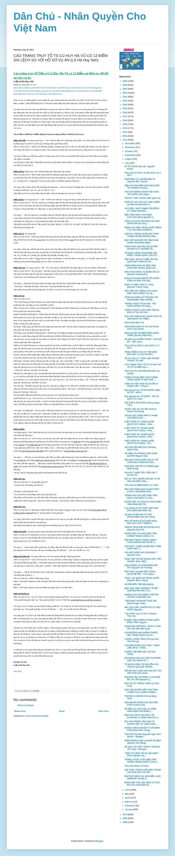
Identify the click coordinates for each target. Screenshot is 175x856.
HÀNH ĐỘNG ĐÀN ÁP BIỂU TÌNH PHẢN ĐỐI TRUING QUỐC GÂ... (141, 266)
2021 (125, 101)
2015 (125, 124)
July (127, 163)
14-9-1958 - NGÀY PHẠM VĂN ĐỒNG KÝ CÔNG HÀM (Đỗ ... (142, 209)
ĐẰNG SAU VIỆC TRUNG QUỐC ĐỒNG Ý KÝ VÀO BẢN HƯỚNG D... (143, 228)
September (130, 155)
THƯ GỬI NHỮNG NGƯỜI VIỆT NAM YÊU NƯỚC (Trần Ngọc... (142, 193)
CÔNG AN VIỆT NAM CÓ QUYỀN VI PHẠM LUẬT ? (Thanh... (141, 385)
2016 (125, 120)
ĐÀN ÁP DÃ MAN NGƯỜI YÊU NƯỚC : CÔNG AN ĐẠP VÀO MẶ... (143, 279)
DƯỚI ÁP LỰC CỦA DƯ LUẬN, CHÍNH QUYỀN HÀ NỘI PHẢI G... (142, 203)
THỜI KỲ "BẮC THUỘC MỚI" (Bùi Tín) (142, 198)
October (129, 151)
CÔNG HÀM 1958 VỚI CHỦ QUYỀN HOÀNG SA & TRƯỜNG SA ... (141, 247)
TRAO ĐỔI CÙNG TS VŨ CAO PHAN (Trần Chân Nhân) (142, 327)
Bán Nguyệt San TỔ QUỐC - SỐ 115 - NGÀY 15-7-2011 (142, 397)
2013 (125, 132)
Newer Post (19, 711)
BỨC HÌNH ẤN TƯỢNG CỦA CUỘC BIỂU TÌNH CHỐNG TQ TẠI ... (141, 292)
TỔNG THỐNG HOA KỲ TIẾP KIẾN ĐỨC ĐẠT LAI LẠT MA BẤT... (141, 353)
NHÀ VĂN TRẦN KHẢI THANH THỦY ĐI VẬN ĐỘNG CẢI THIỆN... (143, 317)
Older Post (103, 711)
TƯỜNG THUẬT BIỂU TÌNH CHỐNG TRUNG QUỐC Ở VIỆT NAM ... (141, 378)
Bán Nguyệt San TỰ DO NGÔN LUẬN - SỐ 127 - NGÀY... (143, 391)
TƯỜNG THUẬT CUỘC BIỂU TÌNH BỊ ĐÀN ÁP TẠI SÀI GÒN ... (142, 311)
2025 (125, 85)
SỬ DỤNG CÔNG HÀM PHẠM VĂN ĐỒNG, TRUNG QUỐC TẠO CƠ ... (142, 254)
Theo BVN (17, 671)
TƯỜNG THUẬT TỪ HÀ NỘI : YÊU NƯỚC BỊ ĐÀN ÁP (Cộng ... (140, 304)
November (130, 147)
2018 (125, 112)
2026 (125, 81)
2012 (125, 136)
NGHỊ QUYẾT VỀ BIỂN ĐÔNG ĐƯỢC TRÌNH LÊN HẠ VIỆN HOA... (142, 334)
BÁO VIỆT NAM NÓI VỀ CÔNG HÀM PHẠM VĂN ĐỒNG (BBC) (141, 241)
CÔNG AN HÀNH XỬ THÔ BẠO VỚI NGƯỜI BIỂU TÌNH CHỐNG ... (141, 298)
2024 (125, 89)
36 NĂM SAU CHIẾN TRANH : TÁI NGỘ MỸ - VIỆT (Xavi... (143, 340)
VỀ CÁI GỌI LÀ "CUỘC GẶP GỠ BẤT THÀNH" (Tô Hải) (142, 359)
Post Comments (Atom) (37, 716)
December (130, 143)
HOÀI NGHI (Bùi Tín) (134, 322)
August (129, 159)
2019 (125, 108)
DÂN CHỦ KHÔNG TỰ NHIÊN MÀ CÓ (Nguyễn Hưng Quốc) (142, 273)
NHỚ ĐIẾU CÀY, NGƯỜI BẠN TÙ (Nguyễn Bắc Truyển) (140, 180)
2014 (125, 128)
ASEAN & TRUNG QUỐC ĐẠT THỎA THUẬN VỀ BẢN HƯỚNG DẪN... (142, 235)
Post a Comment (26, 705)
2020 (125, 104)
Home (62, 711)
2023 (125, 93)
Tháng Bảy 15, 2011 (28, 85)
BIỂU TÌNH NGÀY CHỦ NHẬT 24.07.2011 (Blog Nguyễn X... (139, 216)
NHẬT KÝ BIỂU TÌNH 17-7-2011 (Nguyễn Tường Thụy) (139, 285)
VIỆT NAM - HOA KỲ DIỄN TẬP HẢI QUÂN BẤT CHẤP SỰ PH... (141, 260)
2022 (125, 97)
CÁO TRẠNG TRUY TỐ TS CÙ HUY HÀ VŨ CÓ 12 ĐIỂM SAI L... (143, 365)
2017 (125, 116)
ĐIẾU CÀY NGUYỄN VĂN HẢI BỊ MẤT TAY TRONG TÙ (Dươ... (142, 186)
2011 (125, 140)
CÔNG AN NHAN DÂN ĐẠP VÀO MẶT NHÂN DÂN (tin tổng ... (142, 222)
